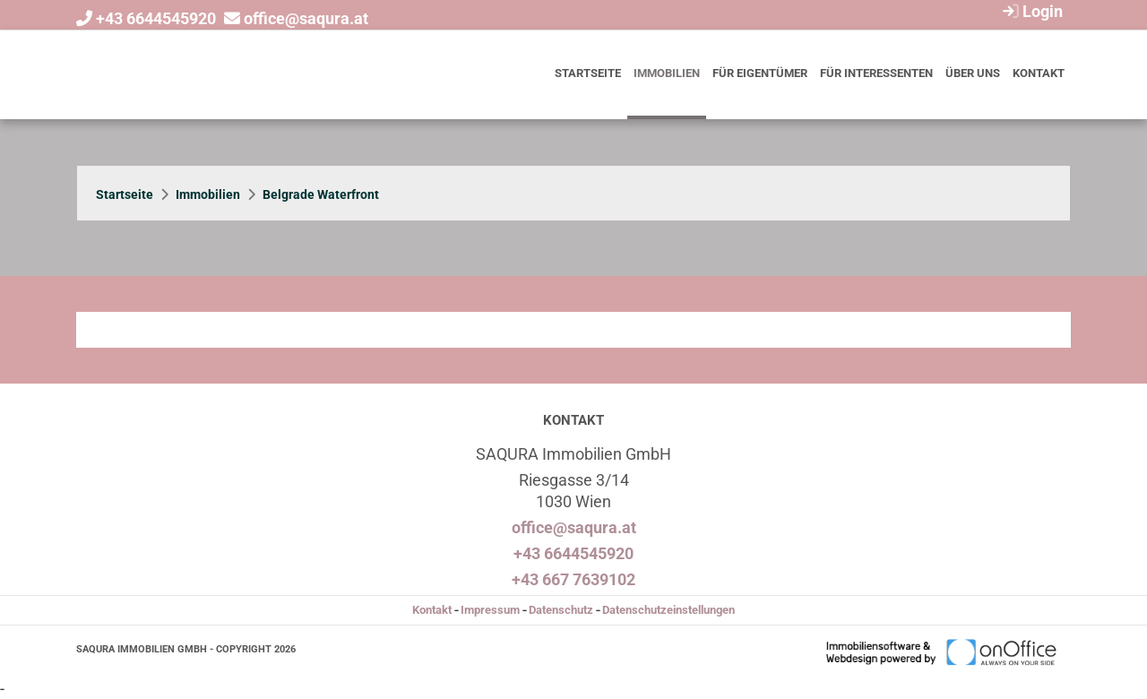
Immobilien (667, 73)
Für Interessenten (876, 73)
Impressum (490, 610)
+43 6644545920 (156, 18)
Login (1030, 11)
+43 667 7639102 (573, 579)
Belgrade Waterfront (321, 194)
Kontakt (1039, 73)
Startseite (588, 73)
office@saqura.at (306, 18)
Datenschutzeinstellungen (668, 610)
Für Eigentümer (759, 73)
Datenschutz (561, 610)
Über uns (972, 73)
